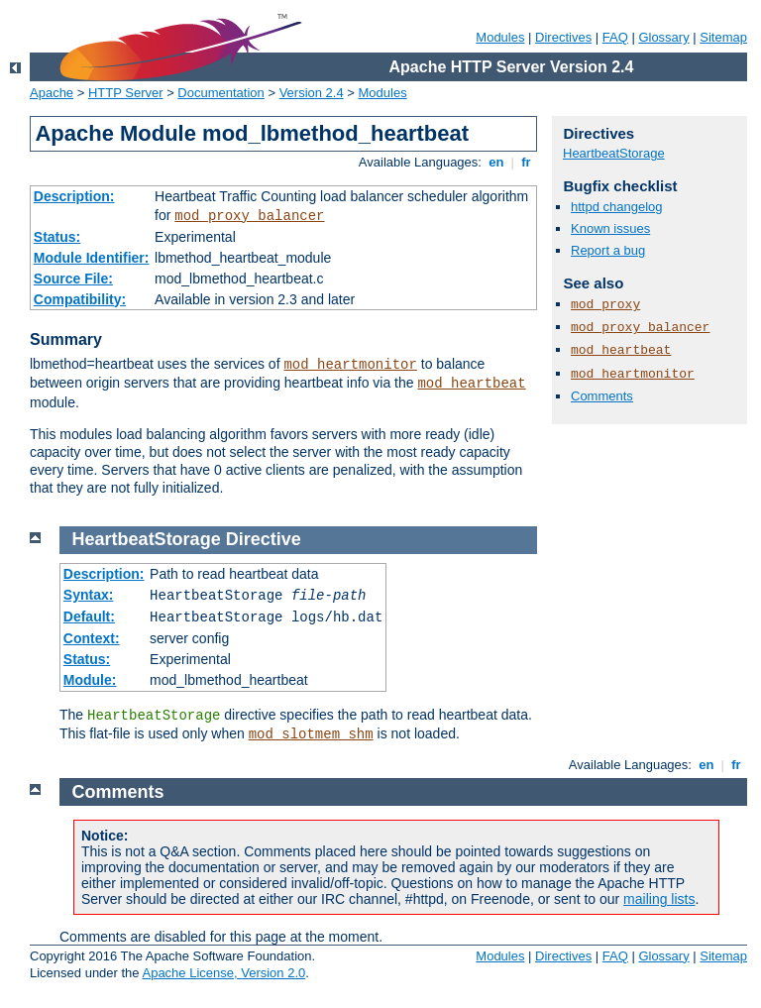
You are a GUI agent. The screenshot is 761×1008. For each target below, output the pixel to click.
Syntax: (88, 595)
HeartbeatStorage (614, 153)
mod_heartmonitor (349, 365)
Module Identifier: (92, 258)
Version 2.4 (311, 92)
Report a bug (608, 250)
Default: (89, 616)
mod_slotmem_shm (311, 734)
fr (526, 162)
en (496, 162)
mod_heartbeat (471, 384)
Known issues (610, 228)
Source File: (73, 278)
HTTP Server (125, 92)
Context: (91, 638)
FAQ (615, 37)
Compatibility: (80, 299)
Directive (263, 539)
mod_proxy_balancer (249, 216)
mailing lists (659, 899)
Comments (602, 396)
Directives (563, 37)
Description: (74, 196)
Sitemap (723, 37)
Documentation (220, 92)
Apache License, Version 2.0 (223, 972)
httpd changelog (617, 206)
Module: (90, 680)
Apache (51, 92)
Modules (500, 37)
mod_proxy (605, 304)
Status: (57, 237)
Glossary (663, 37)
